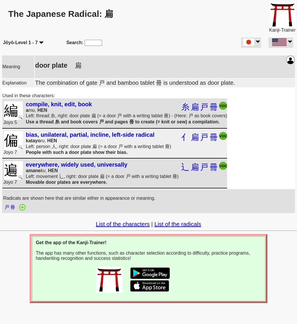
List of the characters (123, 224)
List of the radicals (177, 224)
